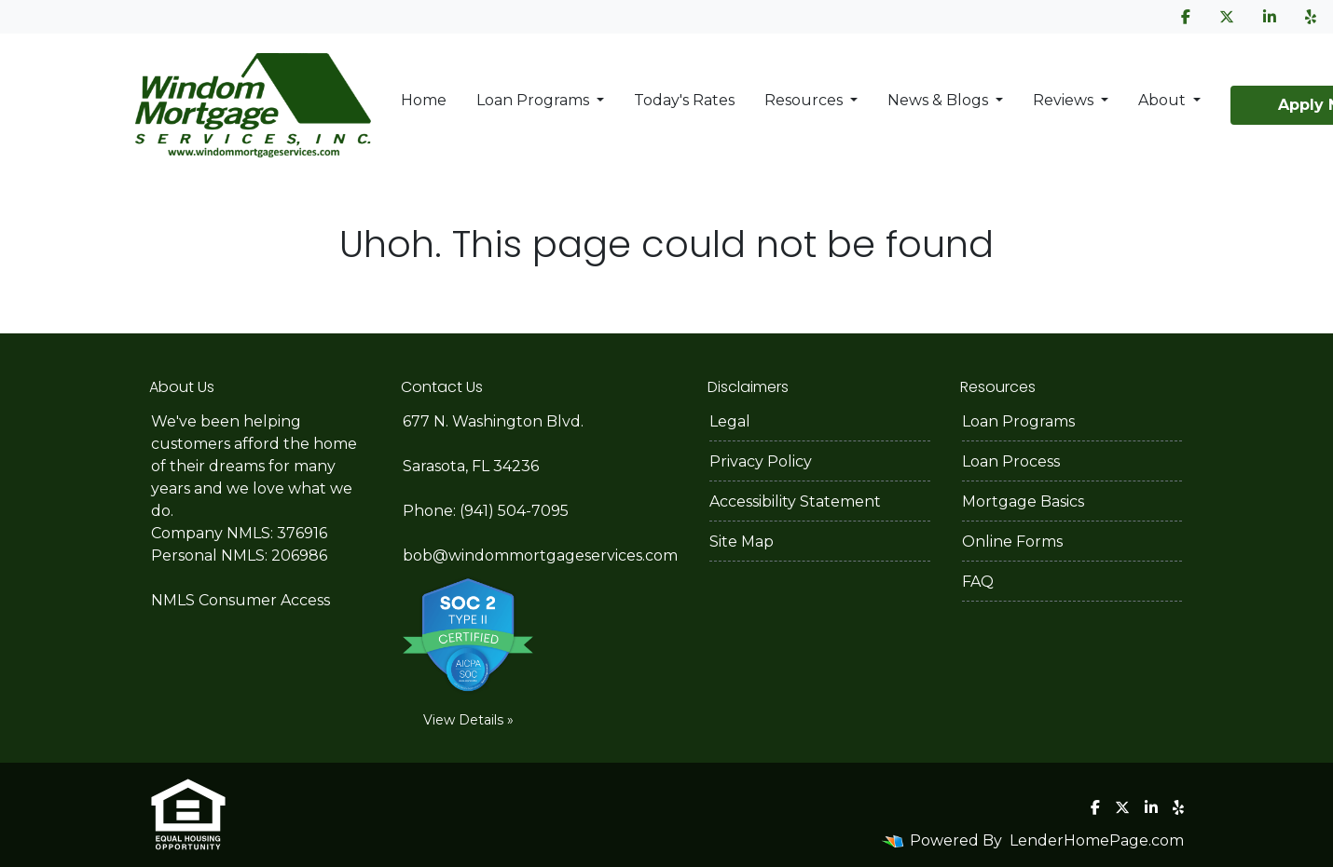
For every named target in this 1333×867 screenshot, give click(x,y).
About (1163, 100)
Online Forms (1012, 541)
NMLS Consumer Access (240, 600)
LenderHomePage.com (1097, 840)
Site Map (741, 541)
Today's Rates (684, 100)
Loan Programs (534, 100)
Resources (805, 100)
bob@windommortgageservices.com (540, 555)
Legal (729, 421)
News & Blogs (939, 100)
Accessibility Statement (795, 501)
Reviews (1065, 100)
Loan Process (1011, 461)
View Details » (468, 719)
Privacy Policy (760, 461)
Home (424, 100)
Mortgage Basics (1023, 501)
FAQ (978, 581)
